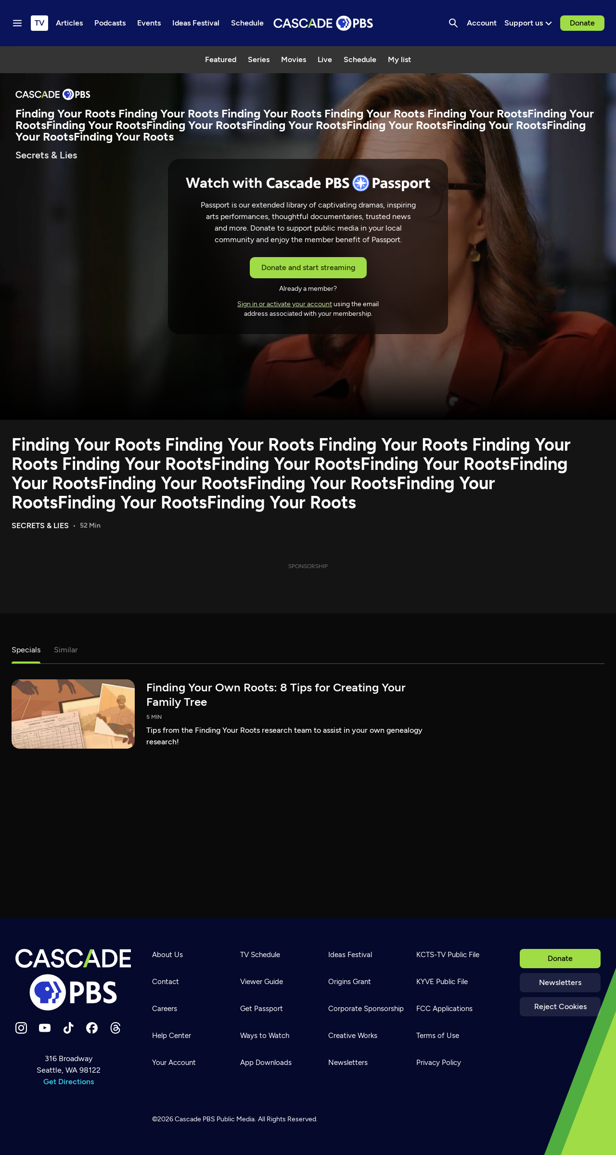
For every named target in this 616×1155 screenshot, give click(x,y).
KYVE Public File (442, 981)
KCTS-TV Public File (447, 954)
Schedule (360, 59)
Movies (293, 59)
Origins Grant (349, 981)
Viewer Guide (261, 981)
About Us (167, 954)
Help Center (171, 1035)
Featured (220, 59)
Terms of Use (437, 1035)
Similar (65, 649)
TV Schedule (260, 954)
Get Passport (261, 1008)
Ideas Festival (350, 954)
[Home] (73, 980)
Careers (164, 1008)
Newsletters (560, 982)
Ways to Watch (264, 1035)
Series (259, 59)
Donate (582, 22)
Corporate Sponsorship (366, 1008)
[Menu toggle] (17, 23)
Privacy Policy (438, 1062)
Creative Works (352, 1035)
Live (325, 59)
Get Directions (68, 1081)
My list (399, 59)
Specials (26, 649)
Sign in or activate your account (284, 304)
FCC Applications (444, 1008)
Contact (165, 981)
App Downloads (266, 1062)
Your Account (174, 1062)
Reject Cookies (560, 1006)
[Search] (453, 23)
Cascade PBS (195, 1119)
